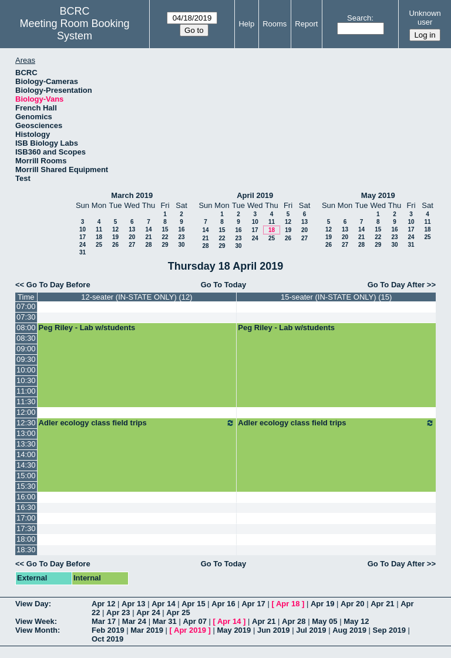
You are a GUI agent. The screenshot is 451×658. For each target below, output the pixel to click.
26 (115, 244)
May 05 (324, 621)
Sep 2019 (389, 630)
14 (148, 229)
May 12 (356, 621)
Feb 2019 (108, 630)
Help (246, 23)
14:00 (26, 454)
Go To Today (224, 284)
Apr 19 (322, 603)
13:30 (26, 443)
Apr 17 (253, 603)
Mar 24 (134, 621)
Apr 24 (148, 612)
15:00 (26, 475)
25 (99, 244)
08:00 (26, 327)
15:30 (26, 486)
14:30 (26, 465)
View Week (35, 621)
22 (164, 237)
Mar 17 (104, 621)
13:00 (26, 433)
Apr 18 (287, 603)
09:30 (26, 359)
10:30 (26, 380)
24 (82, 244)
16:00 (26, 496)
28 (148, 244)
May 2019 (378, 195)
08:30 (26, 338)
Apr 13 (133, 603)
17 (82, 237)
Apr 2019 (190, 630)
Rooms (274, 23)
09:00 (26, 348)
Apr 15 (193, 603)
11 (99, 229)
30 (181, 244)
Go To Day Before (58, 284)
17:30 (26, 528)
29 (164, 244)
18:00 (26, 539)
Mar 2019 (146, 630)
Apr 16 (223, 603)
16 (181, 229)
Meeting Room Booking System (75, 30)
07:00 (26, 306)
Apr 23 (118, 612)
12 (115, 229)
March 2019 (132, 195)
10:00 (26, 369)
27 (132, 244)
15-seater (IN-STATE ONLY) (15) (336, 297)
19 (115, 237)
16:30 (26, 507)
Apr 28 (293, 621)
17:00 (26, 517)
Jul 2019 (311, 630)
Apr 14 (163, 603)
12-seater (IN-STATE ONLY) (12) (136, 297)
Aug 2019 (349, 630)
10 (82, 229)
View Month (36, 630)
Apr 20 (352, 603)
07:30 (26, 317)
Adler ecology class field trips (137, 423)
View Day (32, 603)
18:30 (26, 549)
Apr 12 (103, 603)
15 (164, 229)
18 (99, 237)
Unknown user (424, 17)
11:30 (26, 401)
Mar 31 (165, 621)
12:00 (26, 412)
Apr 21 (382, 603)
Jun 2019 (273, 630)
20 (132, 237)
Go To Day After (396, 284)
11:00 (26, 391)
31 (82, 252)
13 (132, 229)
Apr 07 (194, 621)
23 (181, 237)
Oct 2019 (107, 638)
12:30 (26, 422)
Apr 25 (178, 612)
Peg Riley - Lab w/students (87, 327)
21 (148, 237)
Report (306, 23)
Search (359, 18)
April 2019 (255, 195)
